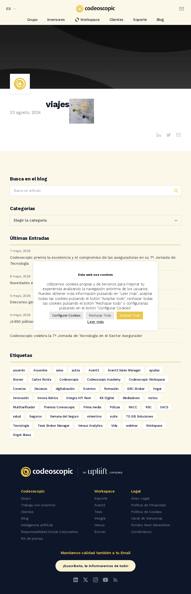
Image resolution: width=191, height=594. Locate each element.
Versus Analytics (90, 425)
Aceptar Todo (130, 315)
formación (111, 389)
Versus (99, 524)
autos (76, 370)
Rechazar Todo (100, 315)
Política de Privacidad (148, 505)
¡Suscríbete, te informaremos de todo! (95, 564)
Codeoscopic (69, 379)
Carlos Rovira (41, 379)
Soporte (140, 19)
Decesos (40, 389)
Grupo (32, 19)
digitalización (65, 389)
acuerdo (19, 370)
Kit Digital (106, 398)
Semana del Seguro (64, 416)
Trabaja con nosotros (38, 505)
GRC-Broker (136, 389)
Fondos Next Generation (150, 524)
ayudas (154, 370)
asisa (59, 370)
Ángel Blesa (22, 435)
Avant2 (94, 370)
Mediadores (131, 398)
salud (17, 416)
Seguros (35, 416)
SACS (164, 407)
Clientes (116, 19)
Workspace (87, 19)
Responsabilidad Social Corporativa (49, 530)
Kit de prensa (32, 537)
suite (113, 416)
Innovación (21, 398)
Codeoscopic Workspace (147, 379)
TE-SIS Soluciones (139, 416)
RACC (133, 407)
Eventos (89, 389)
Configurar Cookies (66, 315)
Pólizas (115, 407)
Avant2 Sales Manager (124, 370)
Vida (114, 425)
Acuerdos (40, 370)
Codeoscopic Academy (103, 379)
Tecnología (21, 425)
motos (153, 398)
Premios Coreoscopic (59, 407)
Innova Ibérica (47, 398)
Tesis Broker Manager (54, 425)
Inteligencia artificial (37, 524)
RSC (148, 407)
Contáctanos (141, 530)
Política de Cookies (146, 511)
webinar (132, 425)
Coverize (19, 389)
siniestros (94, 416)
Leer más (95, 322)
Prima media (92, 407)
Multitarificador (24, 407)
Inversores (56, 19)
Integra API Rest (78, 398)
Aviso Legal (140, 498)
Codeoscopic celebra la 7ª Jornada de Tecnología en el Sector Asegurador (76, 336)
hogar (157, 389)
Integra (99, 517)
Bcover (18, 379)
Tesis (98, 511)
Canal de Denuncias (147, 517)
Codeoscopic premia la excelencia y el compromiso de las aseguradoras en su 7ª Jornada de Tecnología (93, 260)
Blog (160, 19)
